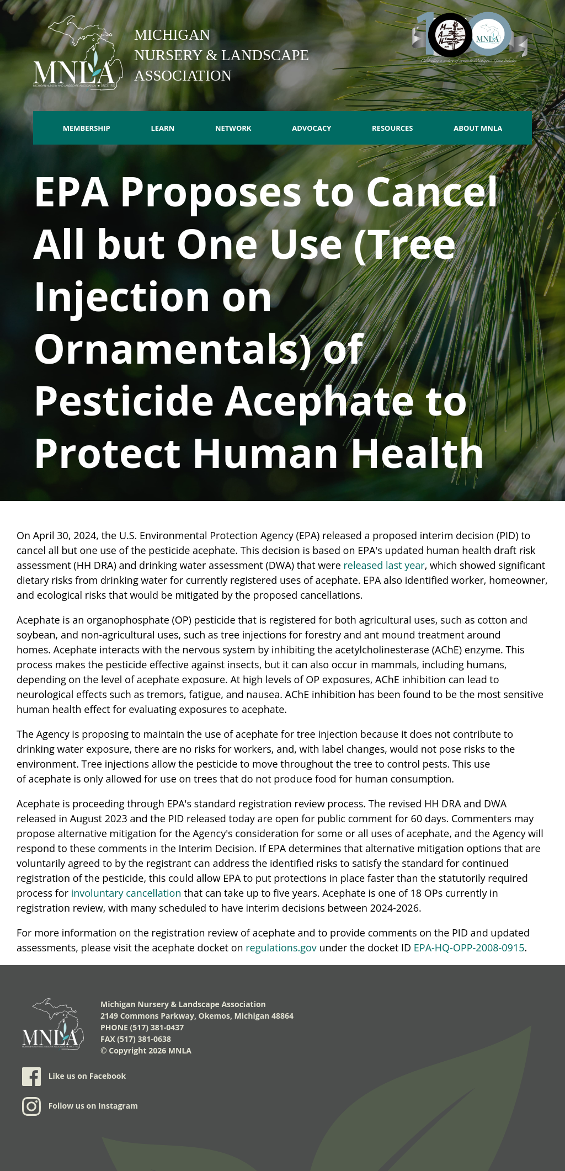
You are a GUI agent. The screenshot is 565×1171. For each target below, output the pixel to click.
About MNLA (478, 128)
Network (233, 128)
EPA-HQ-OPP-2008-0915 (469, 947)
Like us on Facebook (74, 1076)
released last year (384, 565)
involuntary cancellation (126, 892)
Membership (86, 128)
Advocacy (311, 128)
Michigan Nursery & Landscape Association (221, 55)
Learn (162, 128)
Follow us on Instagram (80, 1106)
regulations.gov (281, 947)
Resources (392, 128)
